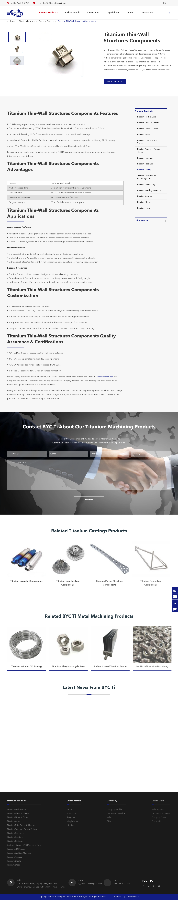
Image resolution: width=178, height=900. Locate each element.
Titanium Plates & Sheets (148, 123)
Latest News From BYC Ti (89, 687)
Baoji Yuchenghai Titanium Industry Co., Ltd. (69, 897)
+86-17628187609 (21, 3)
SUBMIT (89, 499)
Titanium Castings (46, 21)
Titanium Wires (143, 135)
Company (93, 13)
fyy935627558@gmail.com (55, 3)
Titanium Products (47, 13)
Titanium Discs (143, 208)
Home (13, 21)
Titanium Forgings (145, 164)
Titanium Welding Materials (149, 191)
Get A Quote (114, 81)
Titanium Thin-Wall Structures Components (77, 21)
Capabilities (112, 13)
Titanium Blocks (144, 202)
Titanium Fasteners (145, 158)
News (130, 13)
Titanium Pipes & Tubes (147, 129)
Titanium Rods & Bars (146, 117)
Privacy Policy (133, 897)
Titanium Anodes (144, 196)
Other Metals (72, 13)
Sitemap (117, 897)
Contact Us (147, 13)
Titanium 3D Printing (146, 185)
